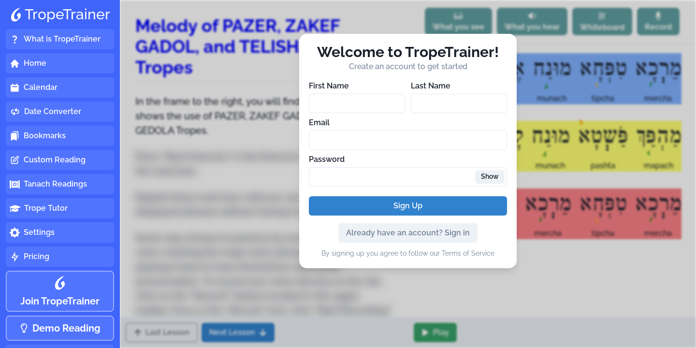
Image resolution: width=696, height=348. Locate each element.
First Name (329, 85)
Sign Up (407, 205)
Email (319, 122)
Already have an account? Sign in (408, 232)
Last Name (430, 85)
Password (327, 159)
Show (490, 176)
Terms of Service (468, 253)
